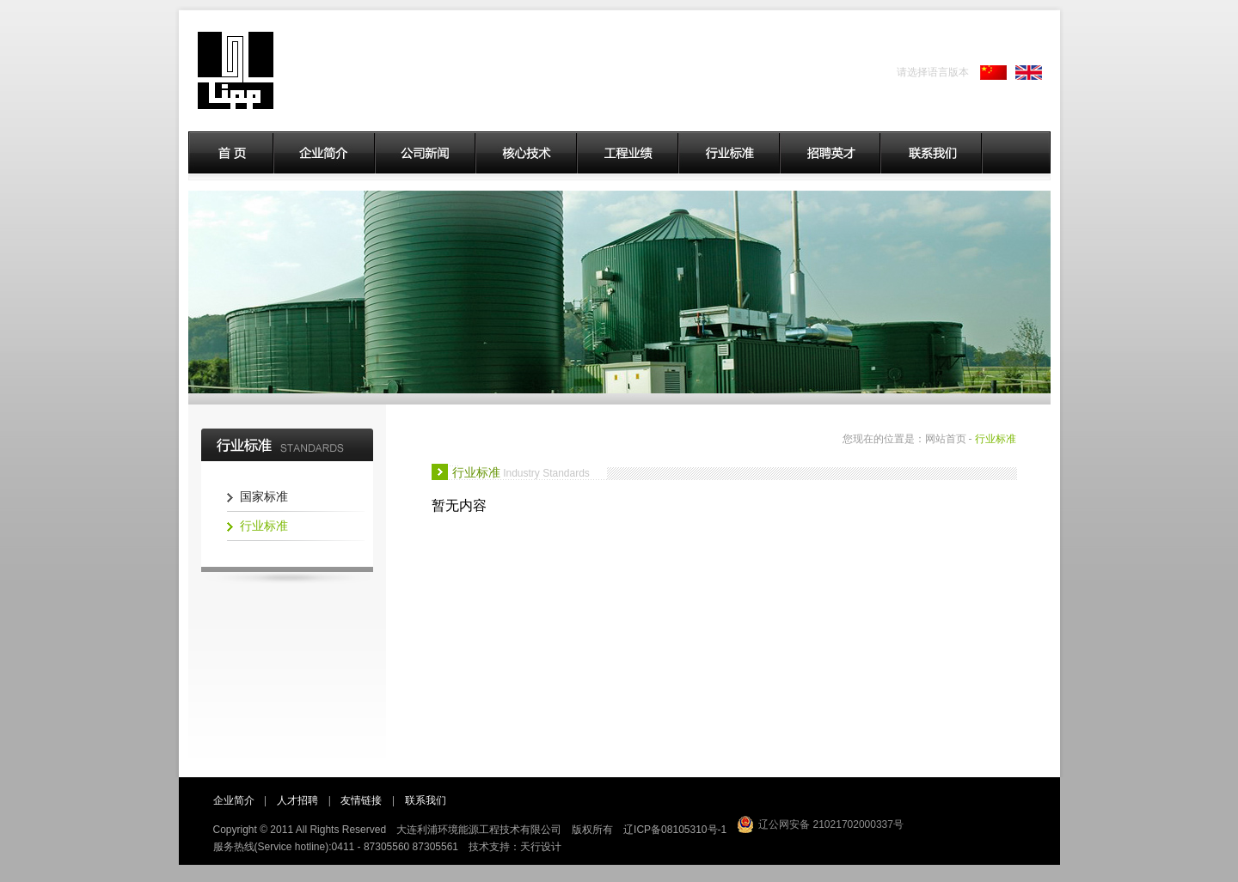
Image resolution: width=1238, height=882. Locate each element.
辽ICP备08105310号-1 (674, 830)
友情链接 (361, 800)
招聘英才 (831, 152)
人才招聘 (297, 800)
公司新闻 (426, 152)
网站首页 (945, 439)
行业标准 (730, 152)
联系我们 (932, 152)
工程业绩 (628, 152)
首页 (230, 152)
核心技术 (527, 152)
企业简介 (324, 152)
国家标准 (264, 496)
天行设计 (540, 847)
